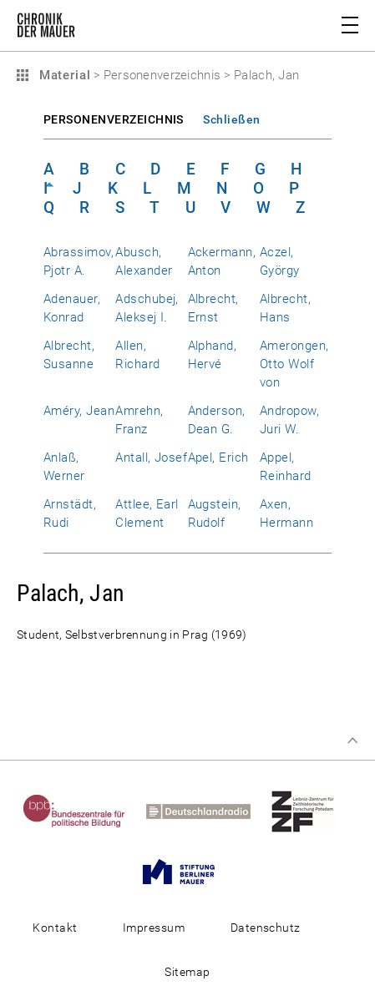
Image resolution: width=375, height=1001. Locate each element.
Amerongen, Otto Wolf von (294, 364)
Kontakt (55, 927)
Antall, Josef (151, 457)
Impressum (154, 927)
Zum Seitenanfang (352, 740)
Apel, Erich (218, 457)
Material (62, 75)
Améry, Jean (78, 410)
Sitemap (187, 971)
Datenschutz (266, 927)
